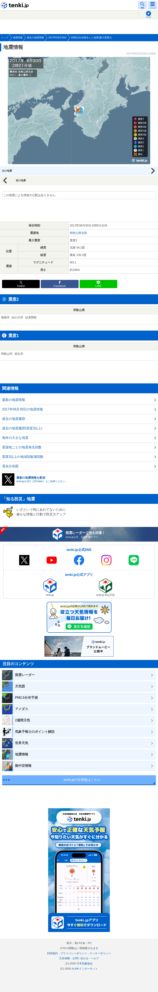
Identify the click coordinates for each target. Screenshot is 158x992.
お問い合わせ (80, 958)
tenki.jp (15, 5)
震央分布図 (10, 466)
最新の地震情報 (13, 400)
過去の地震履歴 (13, 419)
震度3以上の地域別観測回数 (22, 456)
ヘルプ (95, 958)
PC (90, 943)
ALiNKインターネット (84, 968)
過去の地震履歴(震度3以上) (22, 428)
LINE (98, 285)
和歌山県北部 (78, 232)
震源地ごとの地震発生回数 (22, 447)
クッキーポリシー (100, 953)
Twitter (21, 285)
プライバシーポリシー (73, 953)
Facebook (59, 285)
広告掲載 (64, 958)
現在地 (148, 17)
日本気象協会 (85, 963)
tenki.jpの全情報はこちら (82, 779)
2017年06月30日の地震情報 (22, 409)
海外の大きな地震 (15, 437)
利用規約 (52, 953)
